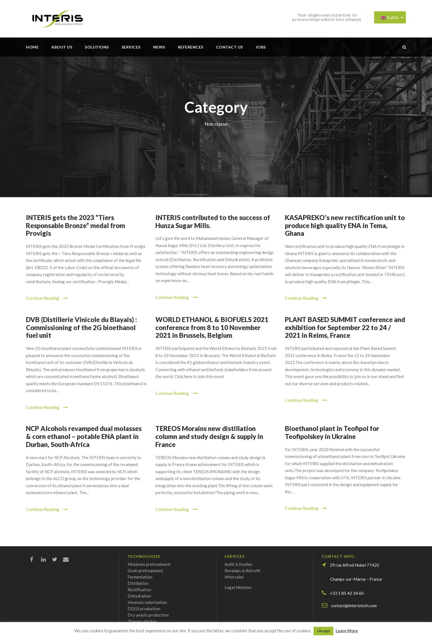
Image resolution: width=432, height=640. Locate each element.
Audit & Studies (238, 564)
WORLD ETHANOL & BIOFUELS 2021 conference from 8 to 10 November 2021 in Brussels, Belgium (211, 327)
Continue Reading (47, 298)
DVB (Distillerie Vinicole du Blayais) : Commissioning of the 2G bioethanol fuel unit (81, 327)
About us (61, 47)
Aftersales (234, 576)
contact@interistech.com (354, 605)
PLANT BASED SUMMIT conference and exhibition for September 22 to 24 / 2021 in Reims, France (345, 327)
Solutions (97, 47)
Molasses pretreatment (149, 564)
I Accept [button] (323, 631)
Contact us (229, 47)
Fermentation (140, 576)
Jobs (261, 47)
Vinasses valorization (147, 602)
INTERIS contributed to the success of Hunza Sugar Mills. (212, 221)
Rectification (139, 589)
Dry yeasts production (148, 614)
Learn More (347, 630)
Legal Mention (238, 587)
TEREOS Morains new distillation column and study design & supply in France (209, 436)
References (190, 47)
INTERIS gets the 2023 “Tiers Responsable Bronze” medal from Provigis (75, 225)
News (159, 47)
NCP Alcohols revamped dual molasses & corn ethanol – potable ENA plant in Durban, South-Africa (84, 436)
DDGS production (144, 608)
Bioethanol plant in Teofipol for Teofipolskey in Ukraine (332, 432)
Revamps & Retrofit (242, 570)
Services (131, 47)
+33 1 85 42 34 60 (347, 593)
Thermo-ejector (142, 621)
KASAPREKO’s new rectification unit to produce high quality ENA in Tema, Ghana (345, 225)
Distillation (138, 583)
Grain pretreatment (145, 570)
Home (32, 47)
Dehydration (139, 595)
